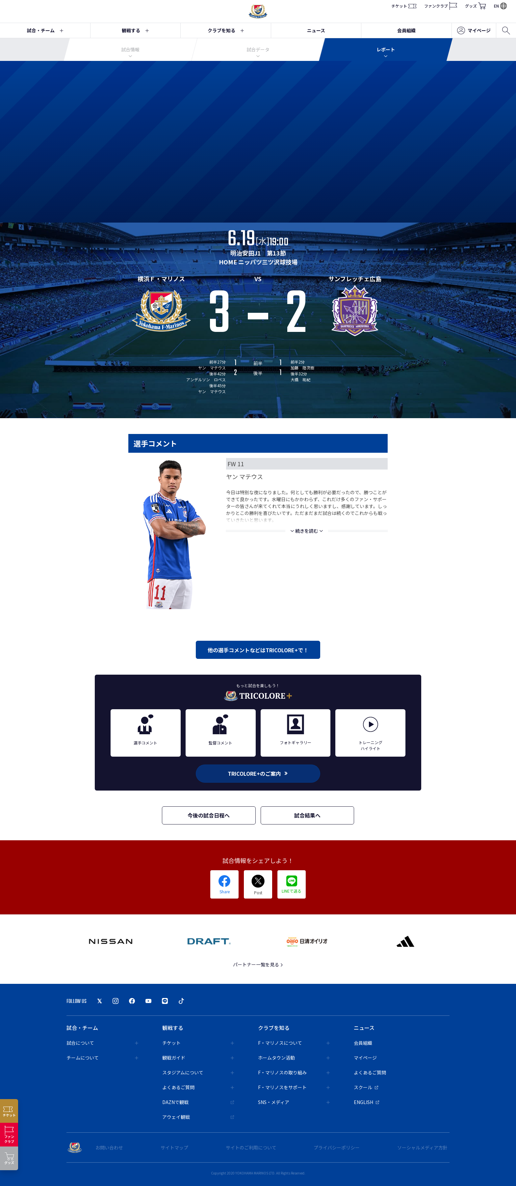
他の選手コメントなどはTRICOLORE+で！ (258, 650)
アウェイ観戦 (198, 1117)
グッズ (475, 6)
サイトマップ (174, 1147)
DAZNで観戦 (198, 1102)
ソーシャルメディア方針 (422, 1147)
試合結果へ (307, 815)
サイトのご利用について (251, 1147)
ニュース (316, 30)
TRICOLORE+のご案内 (258, 773)
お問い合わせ (109, 1147)
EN (500, 5)
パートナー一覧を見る (258, 964)
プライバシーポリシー (337, 1147)
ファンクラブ (440, 6)
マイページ (474, 31)
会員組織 (406, 30)
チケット (403, 6)
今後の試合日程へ (209, 815)
